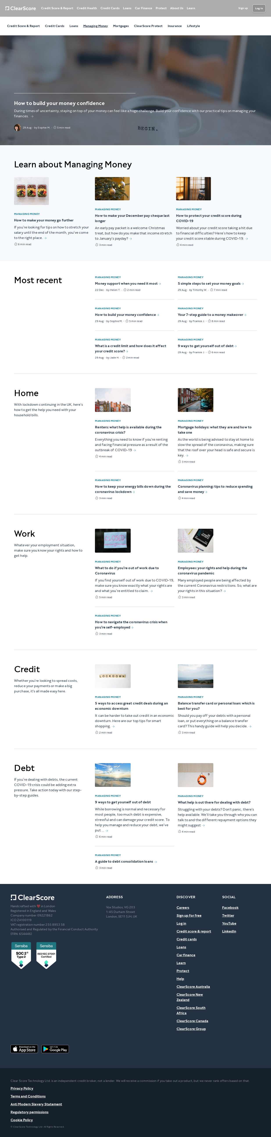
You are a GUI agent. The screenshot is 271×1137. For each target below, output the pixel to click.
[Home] (20, 8)
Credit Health (87, 8)
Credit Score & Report (57, 8)
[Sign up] (243, 8)
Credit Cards (109, 8)
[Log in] (259, 8)
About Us (176, 8)
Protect (161, 8)
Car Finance (143, 8)
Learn (191, 8)
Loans (127, 8)
